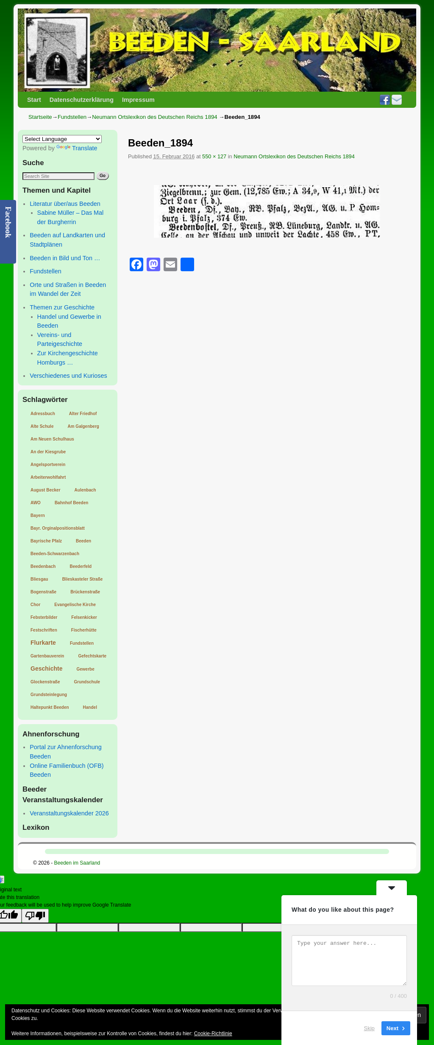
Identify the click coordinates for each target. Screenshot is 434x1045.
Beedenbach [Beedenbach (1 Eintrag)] (43, 566)
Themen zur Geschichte (62, 307)
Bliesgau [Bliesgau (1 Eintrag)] (39, 579)
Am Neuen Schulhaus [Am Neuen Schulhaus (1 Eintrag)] (52, 439)
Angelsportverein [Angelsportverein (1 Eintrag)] (48, 464)
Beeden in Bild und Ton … (65, 258)
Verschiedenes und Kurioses (68, 375)
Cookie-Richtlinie (213, 1034)
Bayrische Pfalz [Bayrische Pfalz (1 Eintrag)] (46, 541)
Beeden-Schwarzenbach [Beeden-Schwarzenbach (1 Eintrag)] (55, 553)
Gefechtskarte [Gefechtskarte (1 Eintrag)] (92, 656)
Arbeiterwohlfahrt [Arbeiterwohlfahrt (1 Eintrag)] (48, 477)
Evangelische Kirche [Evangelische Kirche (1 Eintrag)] (75, 604)
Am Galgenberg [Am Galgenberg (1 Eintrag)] (83, 426)
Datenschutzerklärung (82, 99)
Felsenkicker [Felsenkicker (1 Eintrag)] (84, 617)
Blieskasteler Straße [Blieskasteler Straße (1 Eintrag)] (82, 579)
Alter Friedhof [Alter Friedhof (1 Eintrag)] (83, 413)
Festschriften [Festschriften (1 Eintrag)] (44, 630)
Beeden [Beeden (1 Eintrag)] (83, 541)
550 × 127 (214, 156)
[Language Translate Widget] (62, 139)
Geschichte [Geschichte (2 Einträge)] (46, 668)
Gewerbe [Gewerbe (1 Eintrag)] (85, 669)
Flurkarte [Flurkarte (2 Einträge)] (43, 642)
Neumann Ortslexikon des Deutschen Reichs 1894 (154, 117)
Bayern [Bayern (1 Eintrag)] (38, 515)
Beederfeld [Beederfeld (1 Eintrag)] (81, 566)
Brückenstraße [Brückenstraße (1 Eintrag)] (85, 592)
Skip (369, 1028)
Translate (76, 148)
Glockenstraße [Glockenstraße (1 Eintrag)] (45, 682)
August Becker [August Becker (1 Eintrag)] (46, 490)
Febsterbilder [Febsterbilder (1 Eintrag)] (44, 617)
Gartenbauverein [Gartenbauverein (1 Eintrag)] (47, 656)
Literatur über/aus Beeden (65, 203)
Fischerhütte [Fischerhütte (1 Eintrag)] (84, 630)
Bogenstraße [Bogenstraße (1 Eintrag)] (43, 592)
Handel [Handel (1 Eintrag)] (90, 707)
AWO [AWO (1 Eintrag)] (36, 502)
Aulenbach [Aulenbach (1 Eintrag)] (85, 490)
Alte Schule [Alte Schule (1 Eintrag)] (42, 426)
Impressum (138, 99)
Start (34, 99)
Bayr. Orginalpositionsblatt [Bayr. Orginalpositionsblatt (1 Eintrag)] (58, 528)
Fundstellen (72, 117)
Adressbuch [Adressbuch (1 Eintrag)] (43, 413)
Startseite (40, 117)
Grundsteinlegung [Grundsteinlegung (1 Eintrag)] (49, 694)
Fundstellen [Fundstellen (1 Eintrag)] (82, 643)
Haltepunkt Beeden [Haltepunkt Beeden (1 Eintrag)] (50, 707)
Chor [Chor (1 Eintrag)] (35, 604)
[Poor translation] (35, 916)
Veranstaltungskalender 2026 (69, 813)
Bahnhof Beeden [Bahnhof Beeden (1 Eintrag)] (71, 502)
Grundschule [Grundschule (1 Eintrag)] (87, 682)
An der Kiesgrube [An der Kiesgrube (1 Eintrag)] (48, 451)
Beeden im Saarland (77, 863)
